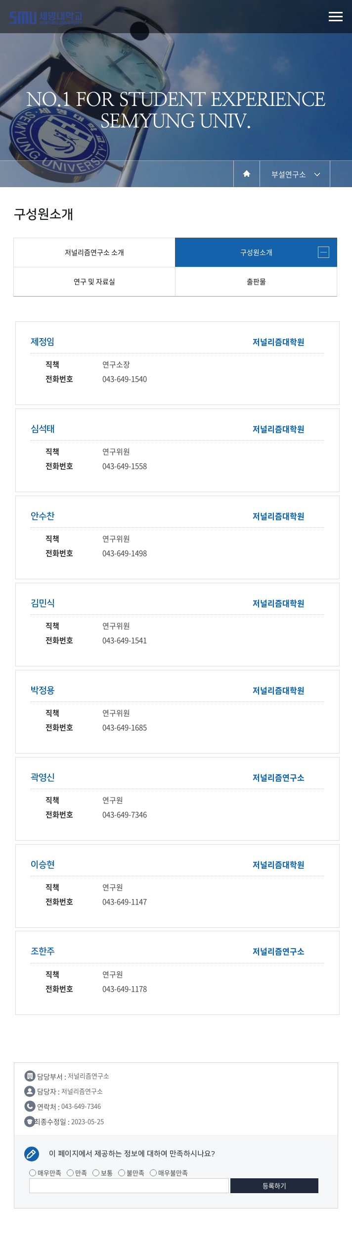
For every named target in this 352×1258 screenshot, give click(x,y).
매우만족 (45, 1172)
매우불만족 (169, 1172)
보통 (102, 1172)
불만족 (131, 1172)
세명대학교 (46, 17)
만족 (77, 1172)
